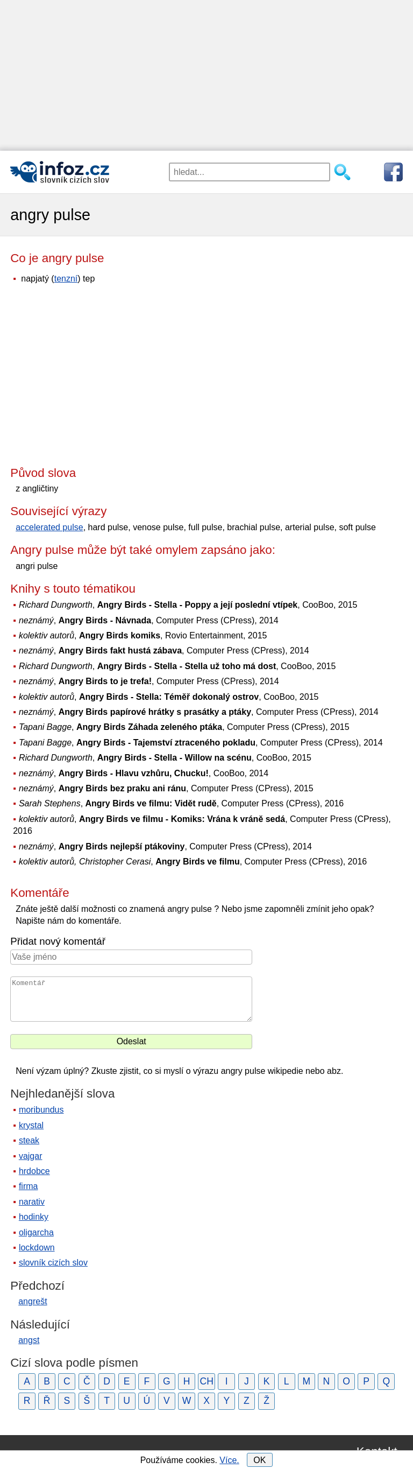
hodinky (33, 1216)
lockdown (37, 1247)
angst (28, 1340)
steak (29, 1140)
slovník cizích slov (53, 1262)
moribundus (41, 1109)
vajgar (30, 1156)
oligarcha (36, 1232)
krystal (31, 1125)
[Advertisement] (206, 75)
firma (28, 1186)
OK (259, 1460)
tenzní (66, 278)
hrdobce (34, 1171)
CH (206, 1381)
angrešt (32, 1301)
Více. (229, 1460)
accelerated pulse (49, 527)
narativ (32, 1201)
